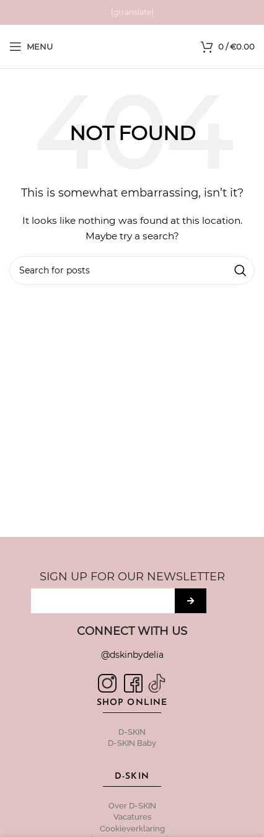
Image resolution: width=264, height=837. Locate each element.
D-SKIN (132, 732)
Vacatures (132, 817)
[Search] (132, 270)
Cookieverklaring (132, 828)
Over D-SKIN (132, 805)
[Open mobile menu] (31, 46)
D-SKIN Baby (132, 743)
